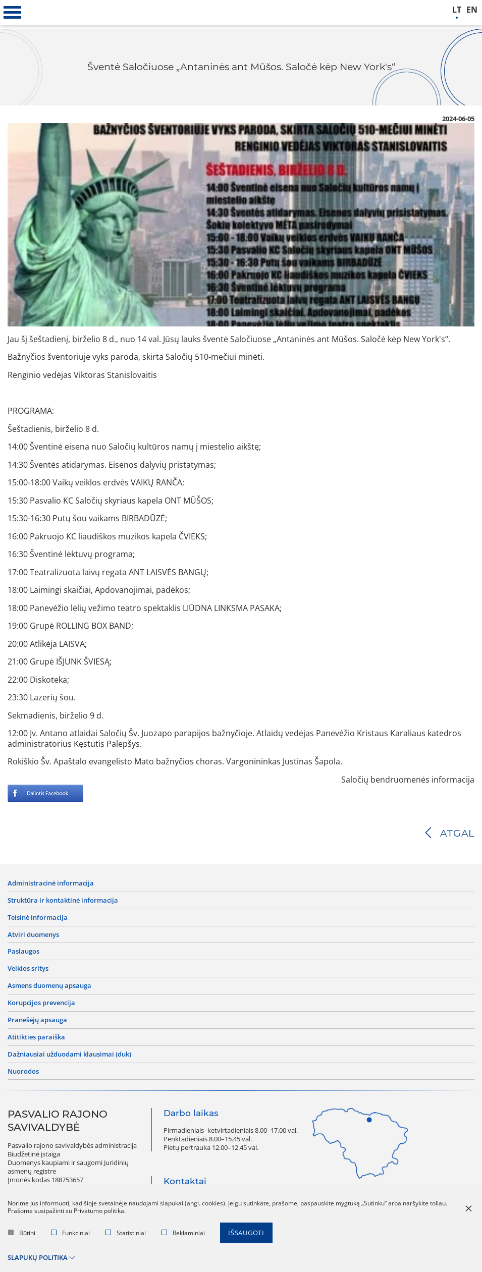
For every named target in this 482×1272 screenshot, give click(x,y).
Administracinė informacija (51, 883)
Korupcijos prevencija (41, 1003)
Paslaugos (23, 951)
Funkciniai (70, 1233)
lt (456, 10)
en (471, 10)
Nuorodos (23, 1071)
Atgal (457, 833)
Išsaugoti (246, 1232)
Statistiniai (125, 1233)
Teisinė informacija (38, 917)
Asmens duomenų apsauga (49, 985)
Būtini (21, 1233)
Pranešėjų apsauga (37, 1020)
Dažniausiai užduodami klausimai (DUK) (69, 1054)
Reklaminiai (183, 1233)
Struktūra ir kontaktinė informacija (63, 900)
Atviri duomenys (33, 934)
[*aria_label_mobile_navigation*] (12, 12)
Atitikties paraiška (36, 1037)
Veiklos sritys (28, 968)
